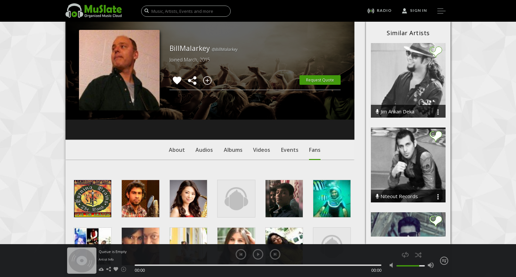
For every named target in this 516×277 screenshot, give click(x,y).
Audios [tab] (204, 110)
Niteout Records (397, 196)
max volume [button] (430, 265)
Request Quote (320, 80)
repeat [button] (405, 255)
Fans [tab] (315, 113)
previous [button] (241, 254)
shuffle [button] (418, 255)
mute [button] (393, 265)
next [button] (275, 254)
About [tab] (177, 110)
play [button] (258, 254)
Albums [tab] (233, 110)
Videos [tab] (261, 110)
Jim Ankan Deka (395, 111)
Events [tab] (289, 110)
